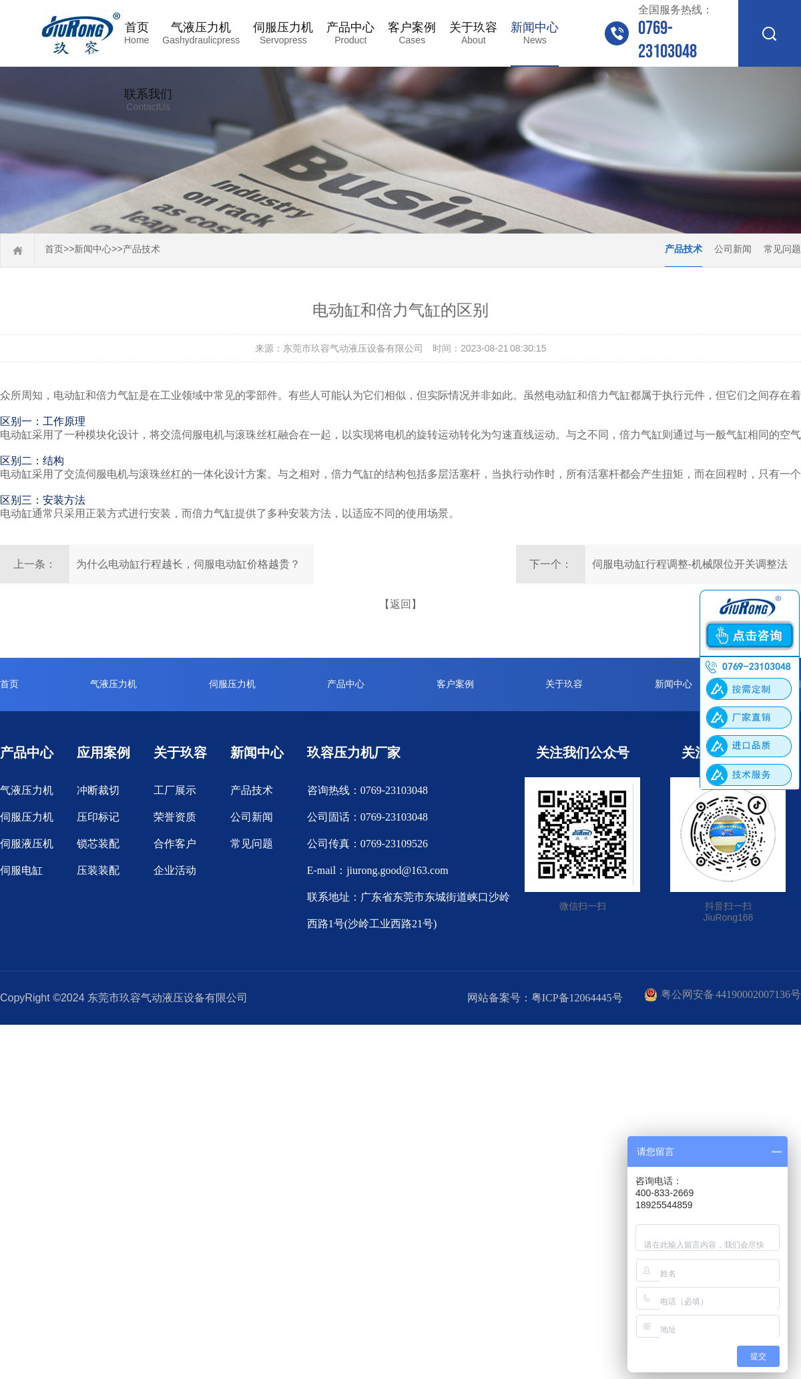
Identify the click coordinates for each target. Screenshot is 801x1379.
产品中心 (350, 33)
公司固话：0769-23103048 (367, 817)
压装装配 (98, 870)
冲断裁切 (98, 790)
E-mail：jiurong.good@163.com (378, 870)
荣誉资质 (175, 817)
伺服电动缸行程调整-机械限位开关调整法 (690, 564)
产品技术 (141, 249)
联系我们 (148, 100)
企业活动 (175, 870)
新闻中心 (535, 33)
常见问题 (782, 249)
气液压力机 (201, 33)
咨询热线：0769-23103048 (367, 790)
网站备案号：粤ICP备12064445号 (545, 997)
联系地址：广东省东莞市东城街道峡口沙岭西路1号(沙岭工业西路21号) (408, 910)
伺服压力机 (283, 33)
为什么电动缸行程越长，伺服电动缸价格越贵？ (188, 564)
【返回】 (400, 604)
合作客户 (175, 843)
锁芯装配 (98, 843)
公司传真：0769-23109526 (367, 843)
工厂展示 (175, 790)
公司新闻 (733, 249)
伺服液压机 (26, 843)
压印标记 (98, 817)
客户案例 (412, 33)
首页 (136, 33)
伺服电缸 (21, 870)
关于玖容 (473, 33)
